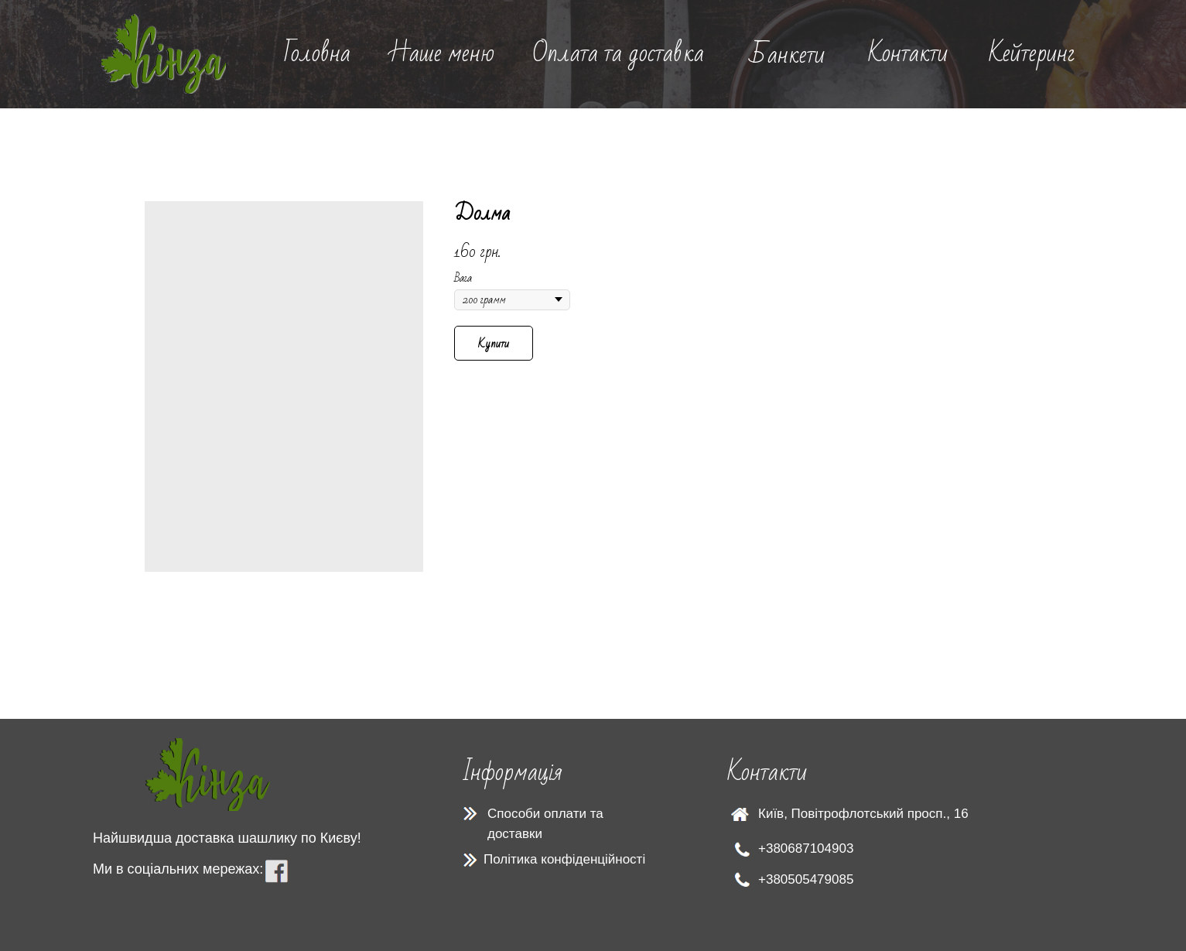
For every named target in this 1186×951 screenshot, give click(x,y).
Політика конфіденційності (564, 859)
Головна (317, 53)
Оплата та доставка (618, 53)
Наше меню (441, 53)
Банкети (787, 54)
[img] (163, 54)
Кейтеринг (1032, 53)
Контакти (908, 53)
